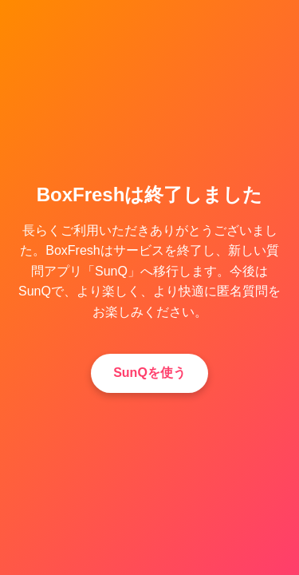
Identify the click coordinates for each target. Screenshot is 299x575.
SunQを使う (149, 372)
